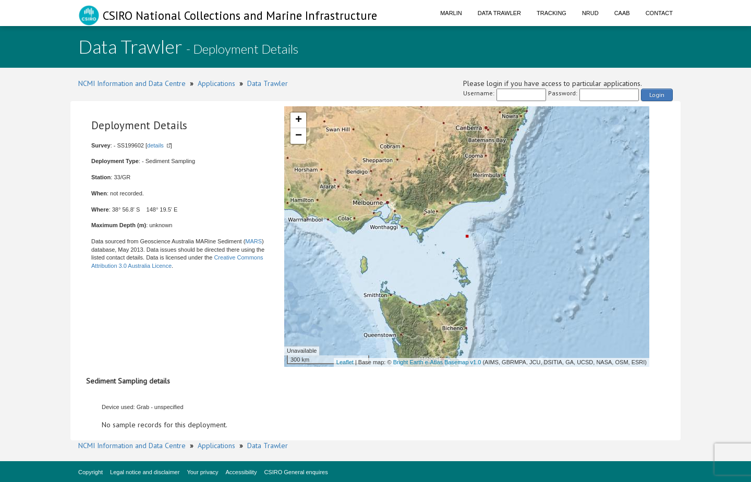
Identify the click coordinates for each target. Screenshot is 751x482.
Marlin (451, 13)
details (155, 145)
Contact (659, 13)
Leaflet (345, 362)
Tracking (551, 13)
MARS (253, 241)
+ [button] (298, 120)
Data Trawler (499, 13)
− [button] (298, 136)
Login (656, 94)
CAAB (622, 13)
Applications (216, 83)
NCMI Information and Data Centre (132, 83)
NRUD (590, 13)
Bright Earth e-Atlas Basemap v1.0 (437, 362)
